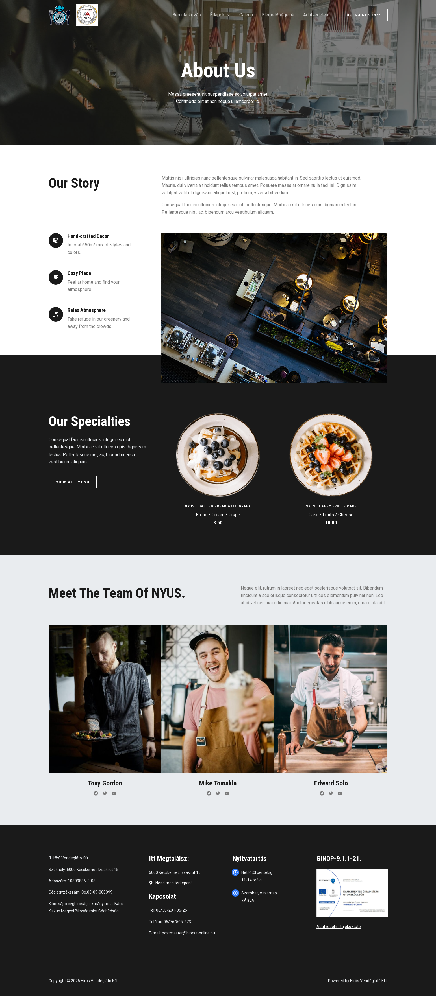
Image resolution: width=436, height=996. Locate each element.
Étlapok (220, 15)
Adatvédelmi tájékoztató (338, 926)
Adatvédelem (316, 14)
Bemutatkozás (186, 14)
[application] (227, 15)
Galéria (246, 14)
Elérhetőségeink (278, 14)
